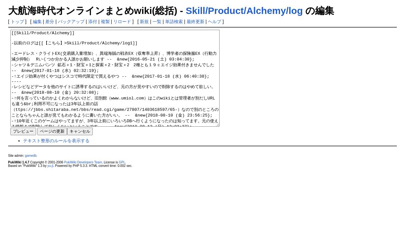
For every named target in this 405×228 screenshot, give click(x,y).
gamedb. (31, 174)
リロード (122, 21)
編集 (37, 21)
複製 (105, 21)
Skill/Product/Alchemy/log (244, 10)
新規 (144, 21)
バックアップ (71, 21)
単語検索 (174, 21)
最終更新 (195, 21)
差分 (49, 21)
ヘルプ (214, 21)
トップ (17, 21)
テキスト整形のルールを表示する (56, 159)
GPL (122, 181)
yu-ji (50, 185)
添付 (92, 21)
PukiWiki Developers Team (83, 181)
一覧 (157, 21)
